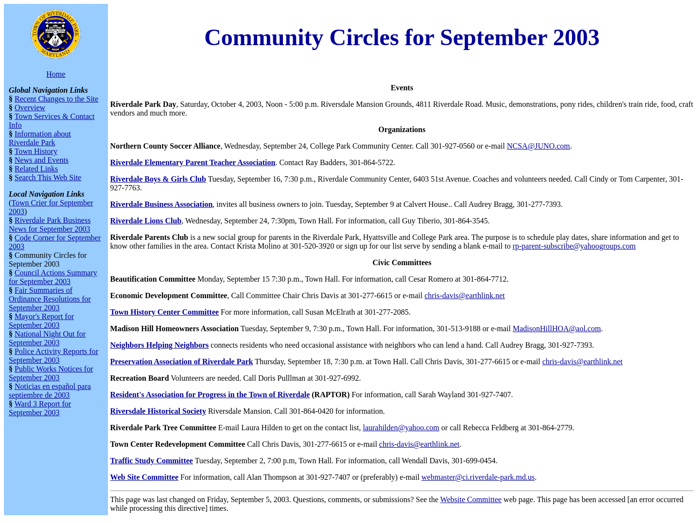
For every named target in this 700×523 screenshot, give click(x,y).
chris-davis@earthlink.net (464, 295)
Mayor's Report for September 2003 (41, 320)
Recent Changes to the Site (56, 99)
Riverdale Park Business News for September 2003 (49, 224)
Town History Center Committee (164, 312)
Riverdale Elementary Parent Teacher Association (193, 162)
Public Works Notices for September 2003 (51, 373)
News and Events (42, 160)
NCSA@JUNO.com (538, 146)
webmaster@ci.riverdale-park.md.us (478, 477)
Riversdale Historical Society (158, 411)
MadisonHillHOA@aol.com (557, 328)
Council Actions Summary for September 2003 (53, 277)
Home (55, 74)
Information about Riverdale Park (40, 138)
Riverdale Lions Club (146, 221)
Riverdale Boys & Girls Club (158, 179)
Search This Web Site (48, 177)
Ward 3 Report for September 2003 (40, 408)
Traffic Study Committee (151, 460)
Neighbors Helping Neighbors (159, 345)
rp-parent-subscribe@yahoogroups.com (573, 246)
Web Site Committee (144, 477)
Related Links (36, 169)
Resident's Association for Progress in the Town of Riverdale (210, 394)
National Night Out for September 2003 (47, 338)
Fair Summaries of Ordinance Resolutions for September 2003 (50, 299)
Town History (36, 151)
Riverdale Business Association (161, 204)
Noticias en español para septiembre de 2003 (50, 390)
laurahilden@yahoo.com (401, 427)
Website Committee (471, 499)
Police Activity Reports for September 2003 (53, 355)
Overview (30, 107)
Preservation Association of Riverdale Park (181, 361)
